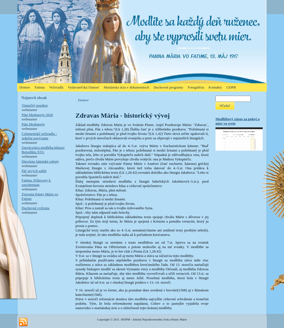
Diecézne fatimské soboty (40, 161)
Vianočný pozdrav (35, 105)
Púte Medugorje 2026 (37, 115)
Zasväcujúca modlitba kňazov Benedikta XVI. (43, 149)
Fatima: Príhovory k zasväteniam (36, 182)
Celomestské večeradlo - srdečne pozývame (39, 136)
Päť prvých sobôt (34, 171)
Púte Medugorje (33, 124)
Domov (83, 100)
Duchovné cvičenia (35, 208)
